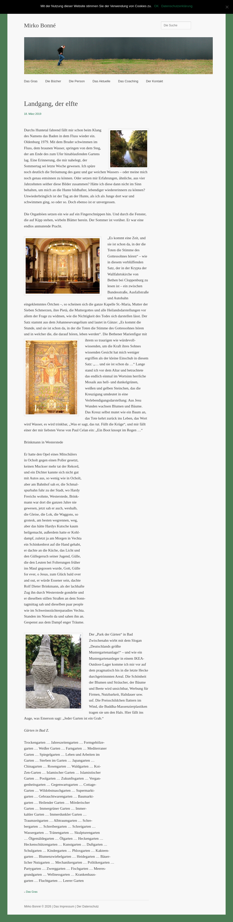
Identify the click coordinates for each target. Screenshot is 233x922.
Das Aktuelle (101, 81)
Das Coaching (128, 81)
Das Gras (30, 81)
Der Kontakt (154, 81)
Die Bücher (53, 81)
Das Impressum (64, 906)
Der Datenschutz (88, 906)
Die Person (77, 81)
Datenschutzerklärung (176, 6)
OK (156, 6)
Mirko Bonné (40, 25)
